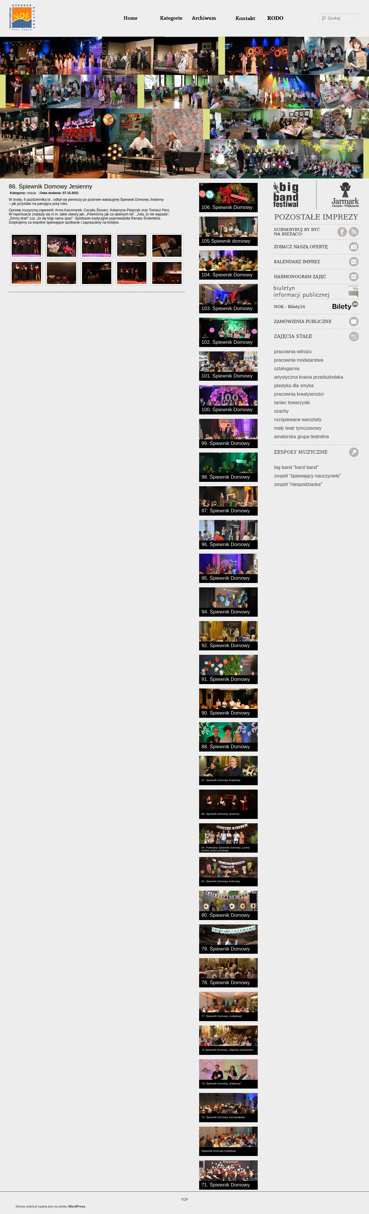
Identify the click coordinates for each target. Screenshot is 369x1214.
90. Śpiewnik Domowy (225, 712)
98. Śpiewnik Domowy (225, 476)
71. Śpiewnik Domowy (225, 1184)
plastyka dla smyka (294, 385)
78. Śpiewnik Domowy (225, 982)
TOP (184, 1200)
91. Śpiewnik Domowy (225, 678)
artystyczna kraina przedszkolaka (308, 377)
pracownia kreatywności (299, 394)
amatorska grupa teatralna (301, 436)
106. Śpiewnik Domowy (226, 207)
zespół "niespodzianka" (298, 484)
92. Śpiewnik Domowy (225, 645)
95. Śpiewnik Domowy (225, 577)
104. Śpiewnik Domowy (226, 274)
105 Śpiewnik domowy (225, 240)
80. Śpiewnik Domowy (225, 914)
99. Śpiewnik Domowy (225, 443)
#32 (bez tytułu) (243, 18)
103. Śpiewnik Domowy (226, 308)
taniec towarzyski (292, 402)
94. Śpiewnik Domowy (225, 611)
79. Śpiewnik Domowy (225, 948)
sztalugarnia (286, 368)
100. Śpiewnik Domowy (226, 409)
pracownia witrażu (293, 351)
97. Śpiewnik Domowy (225, 510)
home (137, 18)
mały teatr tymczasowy (298, 428)
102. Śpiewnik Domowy (226, 341)
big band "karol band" (296, 467)
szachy (281, 411)
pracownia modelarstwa (298, 360)
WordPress (76, 1206)
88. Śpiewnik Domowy (225, 746)
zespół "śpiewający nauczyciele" (307, 475)
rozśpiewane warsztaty (298, 419)
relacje (31, 193)
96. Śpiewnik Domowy (225, 544)
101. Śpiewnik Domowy (226, 375)
